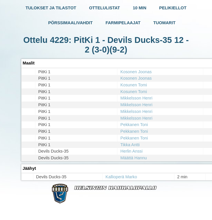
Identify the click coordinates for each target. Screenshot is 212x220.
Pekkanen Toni (134, 124)
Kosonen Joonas (136, 71)
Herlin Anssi (131, 151)
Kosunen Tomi (133, 85)
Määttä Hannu (133, 158)
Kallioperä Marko (121, 176)
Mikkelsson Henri (136, 98)
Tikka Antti (130, 144)
